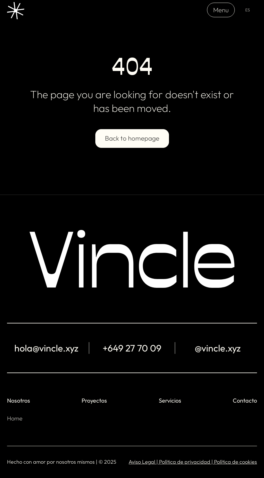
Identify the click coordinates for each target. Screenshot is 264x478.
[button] (247, 10)
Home (15, 418)
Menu (221, 10)
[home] (15, 10)
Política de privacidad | (186, 461)
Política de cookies (235, 461)
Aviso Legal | (144, 461)
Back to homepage (132, 138)
